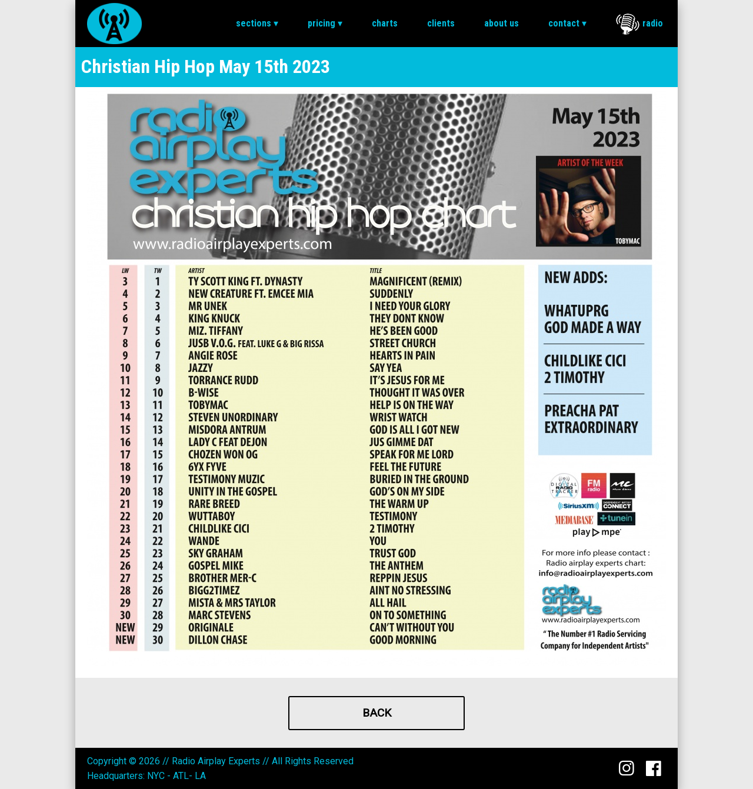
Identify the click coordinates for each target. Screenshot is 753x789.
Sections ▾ (257, 23)
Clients (441, 23)
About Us (501, 23)
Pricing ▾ (325, 23)
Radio (639, 24)
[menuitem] (257, 23)
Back (376, 713)
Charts (385, 23)
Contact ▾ (567, 23)
